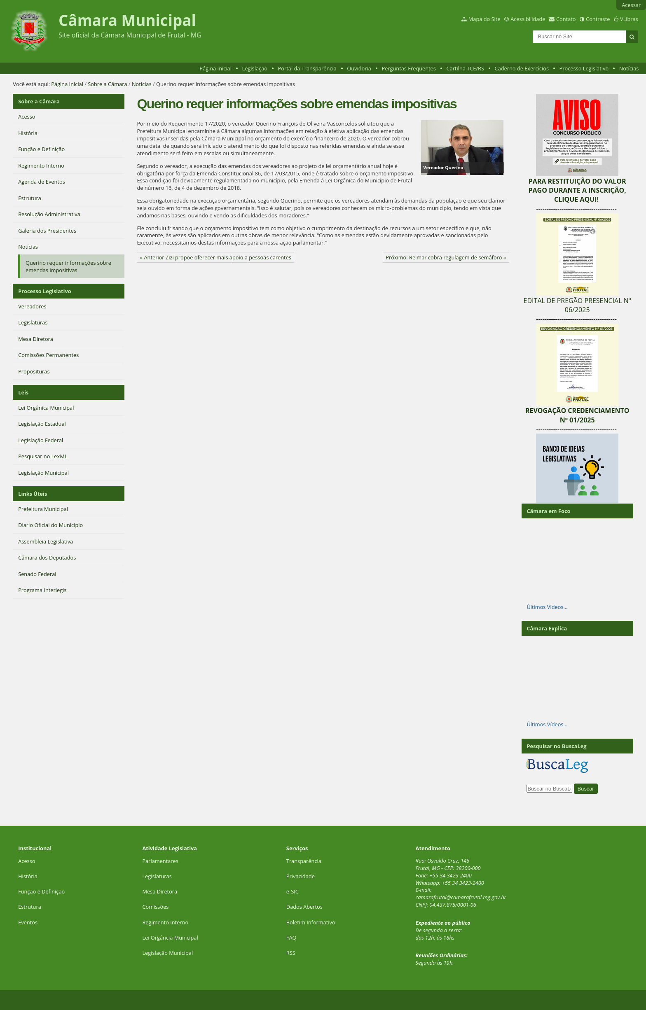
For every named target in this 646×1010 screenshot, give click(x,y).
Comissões (155, 906)
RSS (290, 952)
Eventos (27, 922)
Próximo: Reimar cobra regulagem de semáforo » (446, 257)
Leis (23, 392)
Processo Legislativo (584, 68)
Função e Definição (41, 891)
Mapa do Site (484, 19)
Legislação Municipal (167, 952)
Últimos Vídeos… (547, 607)
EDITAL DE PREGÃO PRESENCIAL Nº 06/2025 (577, 305)
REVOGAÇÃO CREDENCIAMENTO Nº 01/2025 (577, 415)
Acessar (631, 5)
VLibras (629, 19)
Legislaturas (156, 876)
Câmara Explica (547, 628)
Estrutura (29, 906)
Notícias (629, 68)
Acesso (26, 861)
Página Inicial (215, 68)
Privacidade (300, 876)
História (27, 876)
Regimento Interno (165, 922)
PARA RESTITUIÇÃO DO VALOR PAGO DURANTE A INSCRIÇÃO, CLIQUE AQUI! (577, 190)
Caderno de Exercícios (522, 68)
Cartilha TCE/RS (465, 68)
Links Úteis (32, 493)
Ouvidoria (359, 68)
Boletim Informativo (310, 922)
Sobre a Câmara (107, 84)
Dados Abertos (304, 906)
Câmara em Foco (548, 511)
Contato (566, 19)
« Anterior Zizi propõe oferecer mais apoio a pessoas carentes (215, 257)
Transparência (303, 861)
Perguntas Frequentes (408, 68)
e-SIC (292, 891)
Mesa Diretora (159, 891)
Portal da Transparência (307, 68)
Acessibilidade (527, 19)
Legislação (254, 68)
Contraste (598, 19)
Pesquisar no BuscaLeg (556, 746)
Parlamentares (160, 861)
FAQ (291, 937)
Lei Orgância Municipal (170, 937)
